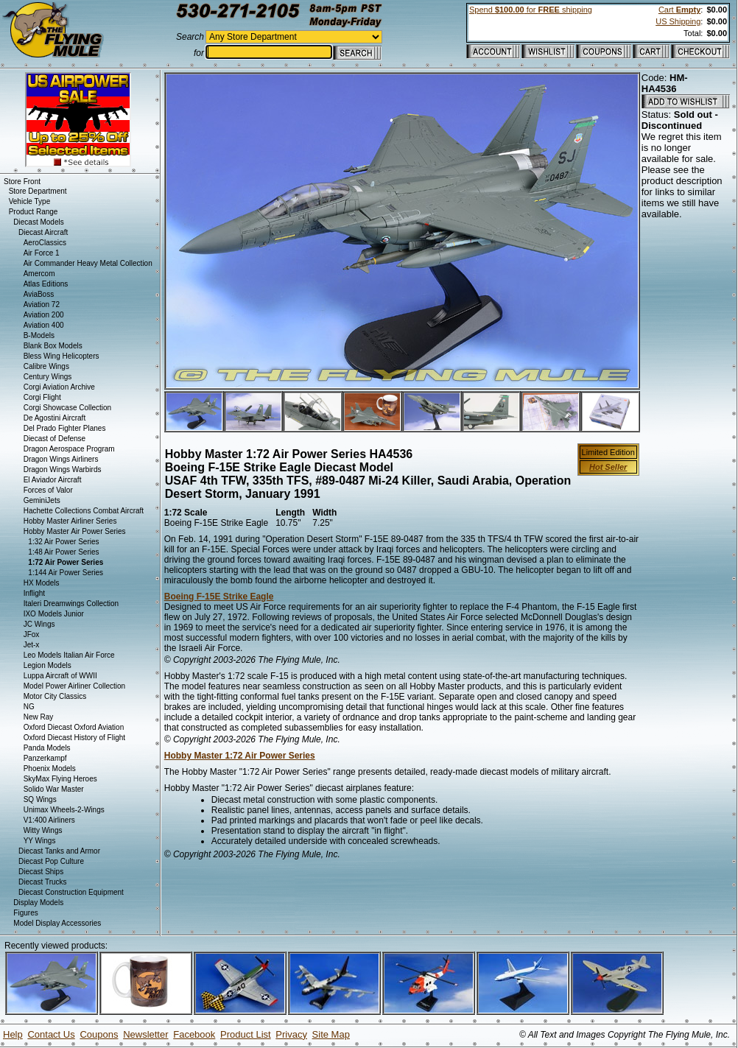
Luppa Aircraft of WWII (60, 676)
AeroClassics (45, 243)
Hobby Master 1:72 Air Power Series (239, 755)
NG (29, 707)
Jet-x (32, 645)
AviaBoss (39, 294)
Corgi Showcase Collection (68, 408)
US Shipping (678, 21)
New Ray (39, 717)
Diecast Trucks (42, 882)
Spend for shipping (530, 9)
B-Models (39, 335)
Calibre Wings (46, 366)
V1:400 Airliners (49, 820)
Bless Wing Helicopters (61, 356)
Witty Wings (43, 830)
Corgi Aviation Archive (59, 387)
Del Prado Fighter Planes (65, 428)
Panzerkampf (45, 758)
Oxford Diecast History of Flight (74, 738)
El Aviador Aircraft (53, 480)
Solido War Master (54, 789)
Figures (25, 913)
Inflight (34, 593)
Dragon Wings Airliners (61, 459)
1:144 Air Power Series (65, 573)
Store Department (38, 191)
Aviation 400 (44, 325)
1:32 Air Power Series (63, 542)
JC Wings (39, 624)
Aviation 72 (42, 304)
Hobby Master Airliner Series (70, 521)
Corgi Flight (42, 397)
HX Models (42, 583)
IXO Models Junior (54, 614)
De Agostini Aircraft (54, 418)
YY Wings (40, 841)
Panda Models (47, 748)
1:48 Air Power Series (63, 552)
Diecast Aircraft (43, 232)
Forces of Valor (48, 490)
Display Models (38, 902)
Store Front (22, 181)
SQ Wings (40, 799)
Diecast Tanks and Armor (59, 851)
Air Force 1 (42, 253)
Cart (679, 9)
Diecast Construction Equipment (71, 892)
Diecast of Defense (55, 439)
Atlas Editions (46, 284)
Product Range (33, 212)
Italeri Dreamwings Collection (71, 603)
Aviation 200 (44, 315)
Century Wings (48, 377)
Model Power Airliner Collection (74, 686)
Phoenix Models (50, 768)
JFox (32, 634)
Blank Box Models (53, 346)
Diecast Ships (40, 872)
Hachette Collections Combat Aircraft (84, 511)
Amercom (39, 274)
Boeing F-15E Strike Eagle (219, 596)
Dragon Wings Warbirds (63, 469)
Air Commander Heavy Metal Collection (88, 263)
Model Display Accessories (57, 923)
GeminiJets (42, 500)
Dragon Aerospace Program (69, 449)
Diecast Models (38, 222)
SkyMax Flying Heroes (60, 779)
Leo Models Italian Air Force (69, 655)
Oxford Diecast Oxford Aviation (74, 727)
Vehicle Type (30, 201)
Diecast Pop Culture (51, 861)
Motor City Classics (55, 696)
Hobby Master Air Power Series (75, 531)
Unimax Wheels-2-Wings (64, 810)
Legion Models (47, 665)
